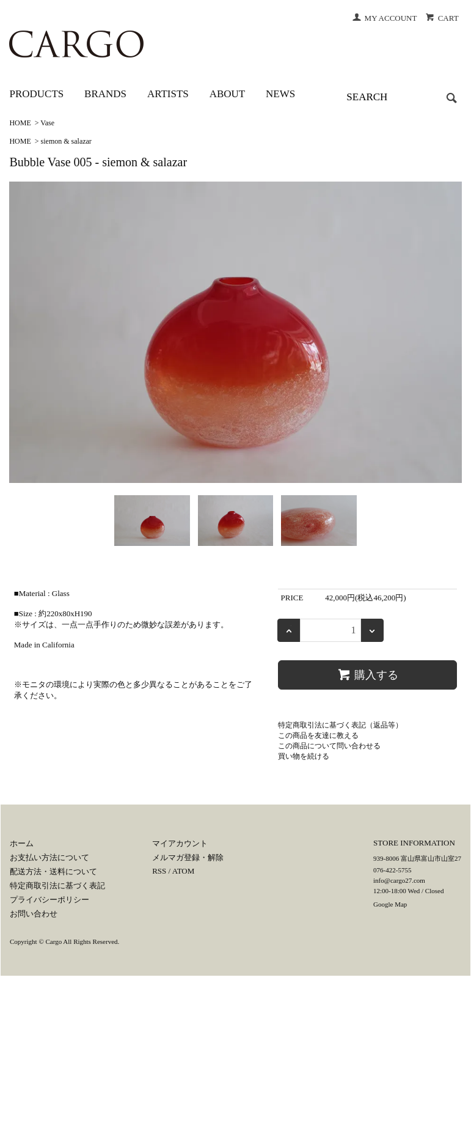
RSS (159, 870)
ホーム (22, 843)
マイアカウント (180, 843)
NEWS (280, 94)
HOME (20, 123)
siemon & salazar (66, 141)
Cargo (54, 941)
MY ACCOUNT (384, 18)
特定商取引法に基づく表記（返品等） (340, 725)
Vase (47, 123)
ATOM (183, 870)
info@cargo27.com (399, 880)
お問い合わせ (33, 913)
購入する (367, 674)
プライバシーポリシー (49, 899)
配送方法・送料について (53, 871)
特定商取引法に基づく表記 (57, 885)
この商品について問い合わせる (329, 746)
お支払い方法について (49, 857)
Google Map (390, 904)
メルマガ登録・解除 (188, 857)
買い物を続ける (303, 756)
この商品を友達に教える (318, 735)
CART (442, 18)
